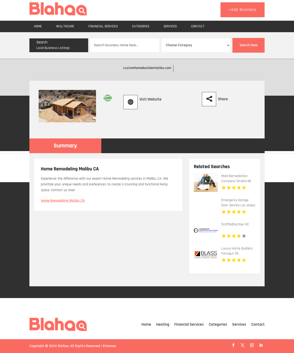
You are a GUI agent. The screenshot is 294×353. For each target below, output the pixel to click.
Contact (197, 26)
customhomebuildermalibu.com (147, 68)
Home (38, 26)
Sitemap (109, 346)
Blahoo (63, 346)
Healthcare (65, 26)
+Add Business (242, 9)
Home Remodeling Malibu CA (63, 200)
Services (170, 26)
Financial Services (103, 26)
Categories (140, 26)
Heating (162, 324)
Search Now (248, 45)
